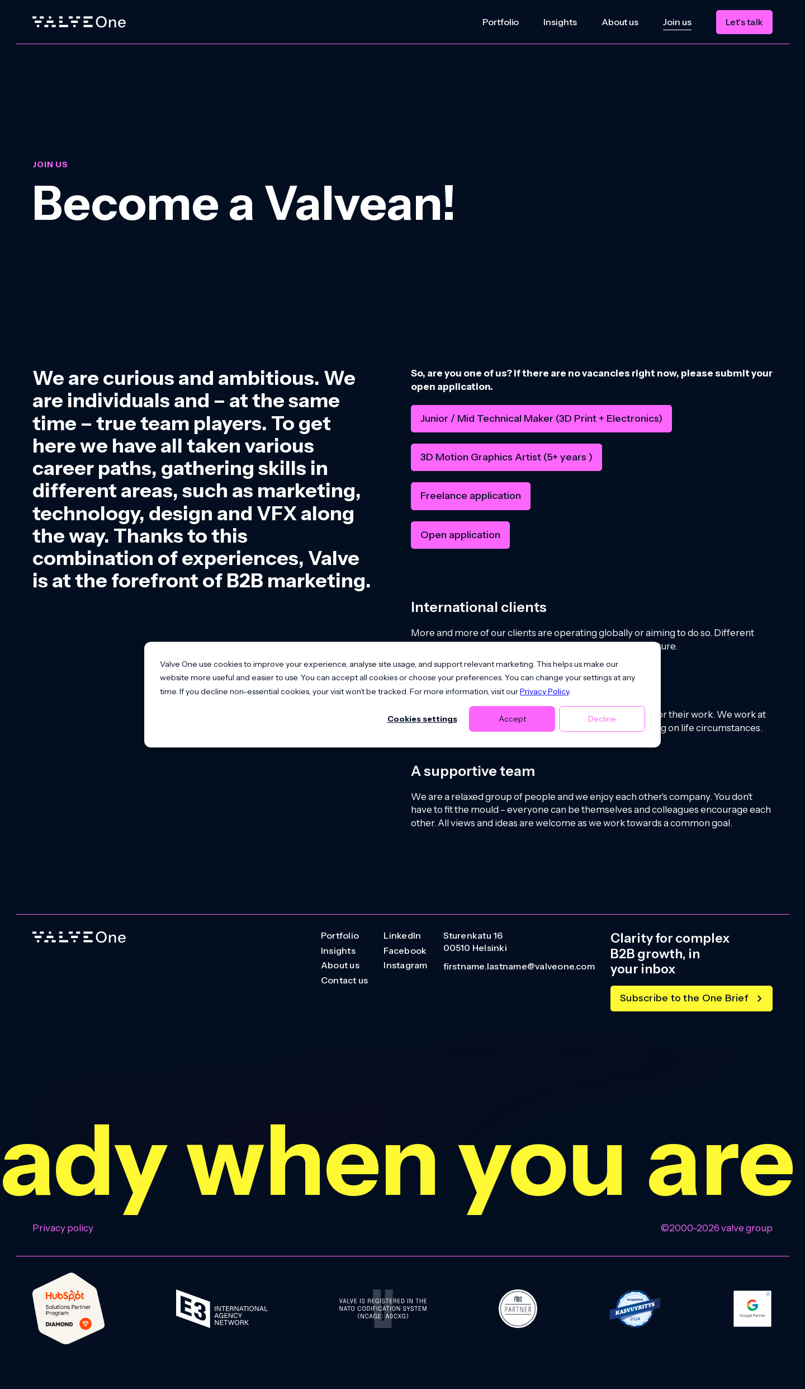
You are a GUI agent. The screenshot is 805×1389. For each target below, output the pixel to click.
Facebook (405, 951)
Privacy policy (62, 1227)
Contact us (344, 981)
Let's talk (744, 21)
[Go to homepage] (79, 937)
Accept (512, 719)
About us (620, 21)
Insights (559, 21)
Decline (602, 719)
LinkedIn (402, 936)
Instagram (405, 965)
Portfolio (500, 21)
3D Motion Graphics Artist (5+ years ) (506, 457)
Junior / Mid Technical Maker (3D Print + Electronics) (541, 418)
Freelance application (470, 495)
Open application (460, 535)
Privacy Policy (544, 691)
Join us (677, 21)
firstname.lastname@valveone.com (519, 967)
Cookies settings (422, 719)
